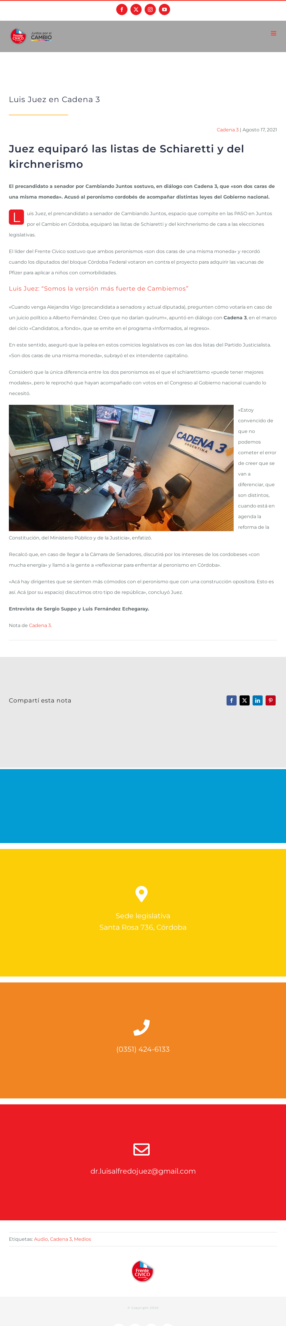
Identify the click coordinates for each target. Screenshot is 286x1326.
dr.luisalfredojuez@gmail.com (143, 1171)
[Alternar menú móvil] (274, 33)
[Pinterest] (270, 700)
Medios (82, 1239)
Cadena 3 (228, 130)
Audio (41, 1239)
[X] (244, 700)
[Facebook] (231, 700)
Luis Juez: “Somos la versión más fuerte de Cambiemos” (99, 288)
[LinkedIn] (257, 700)
